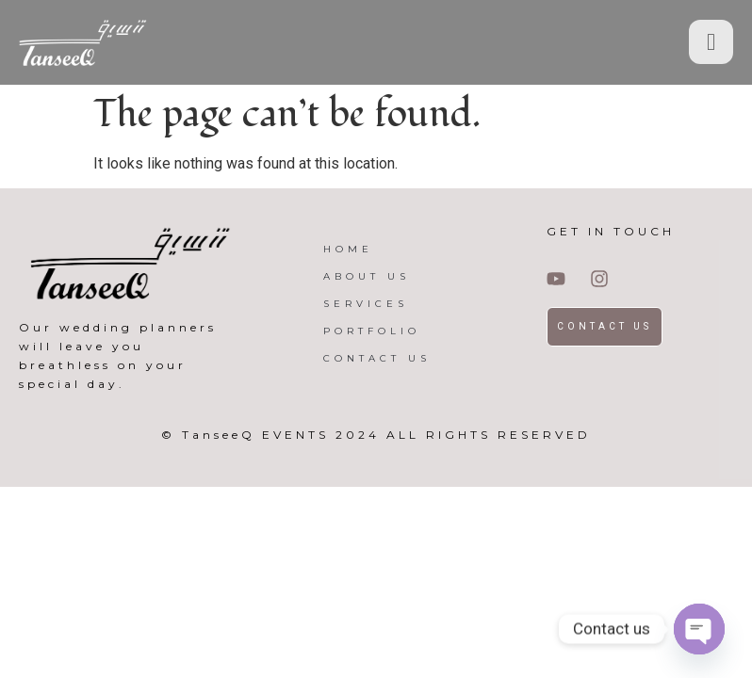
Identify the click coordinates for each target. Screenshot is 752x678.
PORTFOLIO (371, 331)
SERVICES (365, 304)
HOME (348, 249)
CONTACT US (377, 358)
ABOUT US (366, 276)
